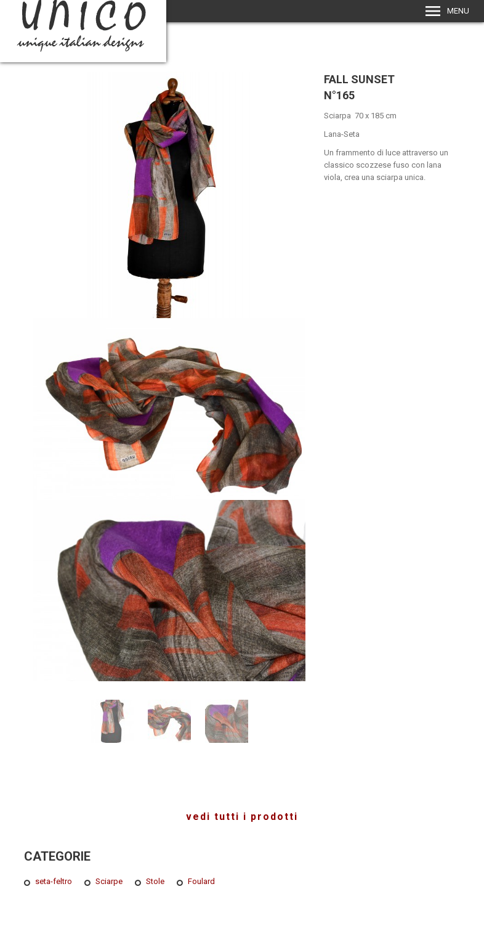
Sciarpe (109, 881)
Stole (155, 881)
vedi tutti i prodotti (242, 816)
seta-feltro (53, 881)
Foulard (201, 881)
